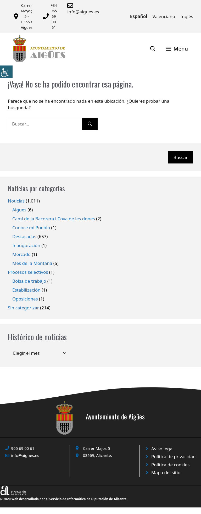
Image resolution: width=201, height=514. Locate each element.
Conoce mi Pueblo (31, 228)
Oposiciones (25, 299)
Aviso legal (162, 449)
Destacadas (24, 236)
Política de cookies (170, 465)
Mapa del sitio (166, 472)
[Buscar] (90, 124)
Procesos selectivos (28, 272)
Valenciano (163, 16)
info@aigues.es (83, 12)
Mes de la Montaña (32, 263)
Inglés (186, 16)
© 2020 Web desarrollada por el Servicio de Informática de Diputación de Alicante (63, 499)
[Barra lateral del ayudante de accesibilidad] (6, 71)
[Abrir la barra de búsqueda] (153, 49)
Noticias (16, 201)
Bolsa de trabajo (29, 281)
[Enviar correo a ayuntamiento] (71, 5)
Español (138, 16)
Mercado (21, 254)
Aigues (19, 210)
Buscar (181, 157)
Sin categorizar (23, 308)
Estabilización (26, 290)
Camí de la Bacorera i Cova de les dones (53, 219)
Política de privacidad (173, 456)
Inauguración (26, 245)
